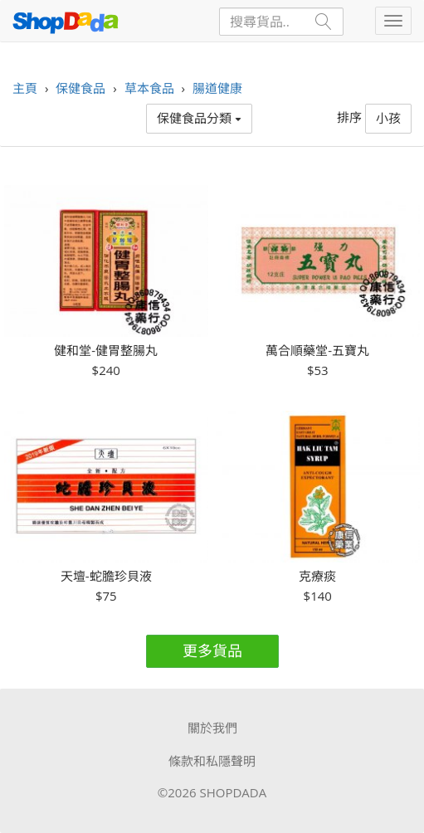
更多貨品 (212, 650)
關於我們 (212, 727)
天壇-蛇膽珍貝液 (106, 576)
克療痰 (317, 576)
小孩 (388, 118)
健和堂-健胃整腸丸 (106, 350)
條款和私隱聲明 (212, 761)
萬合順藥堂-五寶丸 (317, 350)
